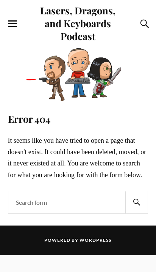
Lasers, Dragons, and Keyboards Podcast (77, 23)
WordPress (95, 240)
